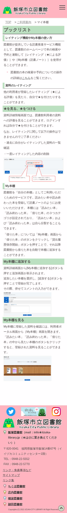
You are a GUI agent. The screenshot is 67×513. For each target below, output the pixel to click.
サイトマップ (11, 475)
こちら (26, 77)
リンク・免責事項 (14, 470)
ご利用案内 (24, 22)
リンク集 (8, 480)
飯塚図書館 (15, 432)
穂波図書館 (15, 498)
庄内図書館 (15, 492)
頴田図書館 (15, 504)
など (28, 470)
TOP (8, 22)
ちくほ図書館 (16, 486)
